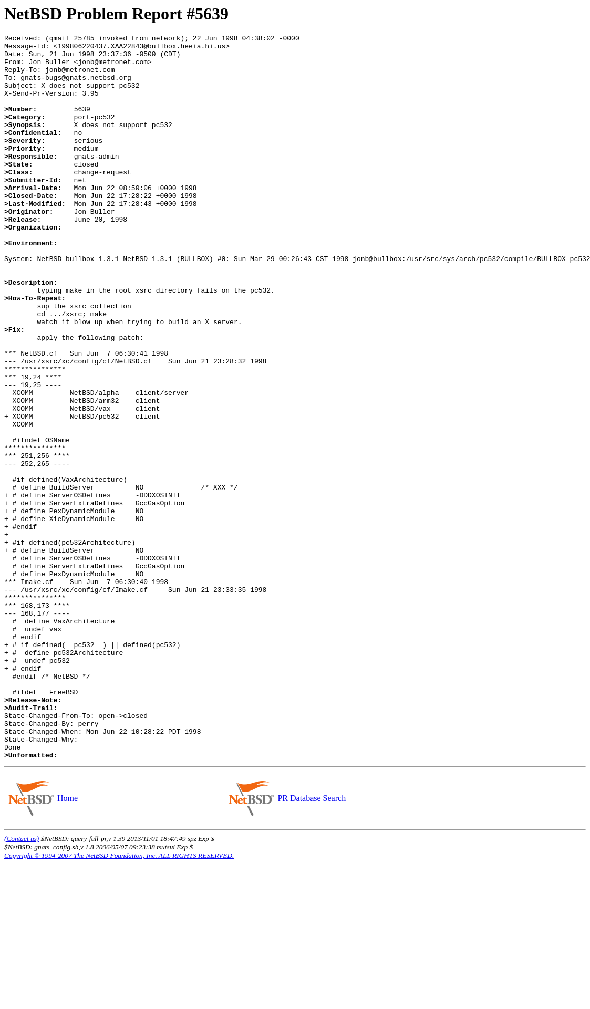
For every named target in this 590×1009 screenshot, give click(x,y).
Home (67, 943)
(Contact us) (21, 983)
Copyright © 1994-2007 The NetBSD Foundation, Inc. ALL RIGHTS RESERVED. (119, 1000)
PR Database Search (311, 943)
